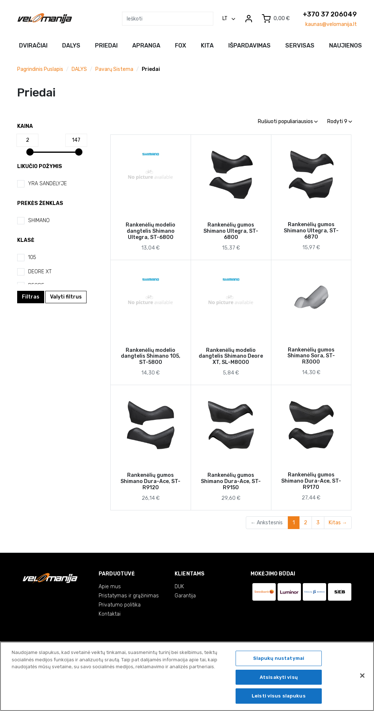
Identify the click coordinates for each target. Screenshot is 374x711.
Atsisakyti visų (279, 678)
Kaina (25, 126)
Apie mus (110, 586)
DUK (179, 586)
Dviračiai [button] (33, 45)
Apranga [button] (146, 45)
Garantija (185, 596)
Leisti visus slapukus (279, 697)
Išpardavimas (249, 45)
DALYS (79, 69)
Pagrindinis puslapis (40, 69)
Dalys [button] (71, 45)
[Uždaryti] (362, 677)
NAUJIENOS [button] (345, 45)
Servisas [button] (299, 45)
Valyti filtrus (66, 297)
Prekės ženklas (40, 203)
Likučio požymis (39, 166)
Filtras (30, 297)
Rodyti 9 (339, 121)
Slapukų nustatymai (278, 659)
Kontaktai (110, 614)
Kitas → (338, 523)
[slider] (30, 152)
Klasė (25, 240)
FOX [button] (180, 45)
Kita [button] (207, 45)
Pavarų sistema (114, 69)
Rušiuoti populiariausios (288, 121)
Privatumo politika (120, 605)
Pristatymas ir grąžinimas (129, 596)
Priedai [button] (106, 45)
